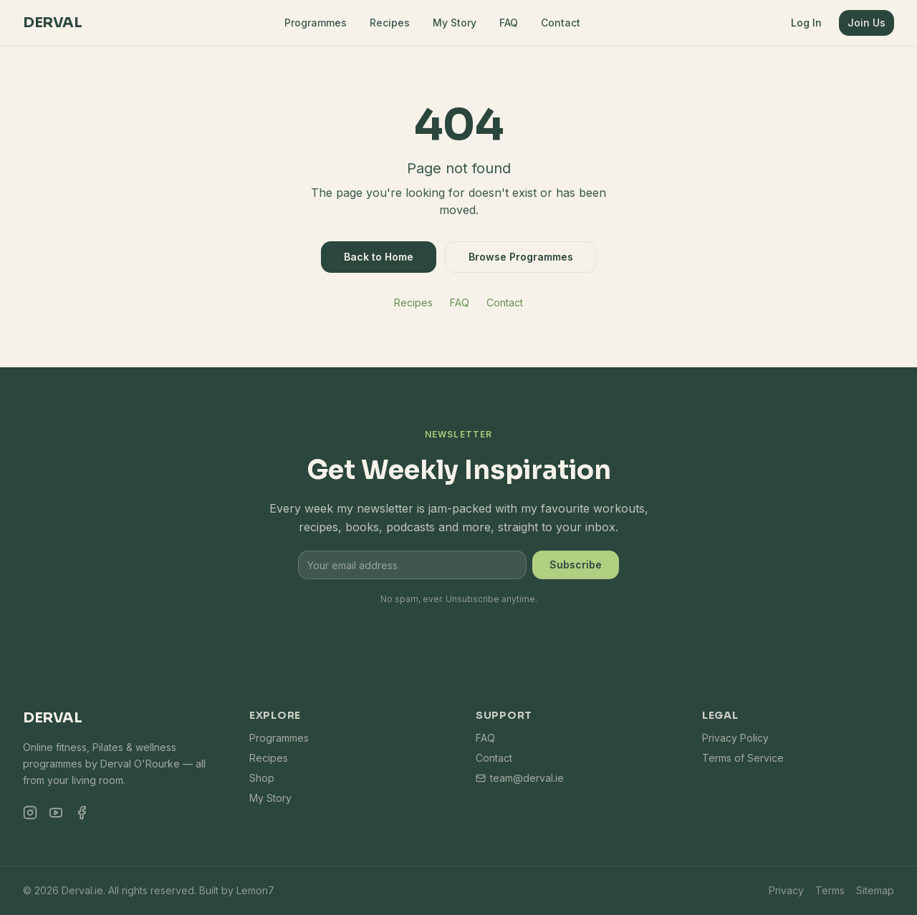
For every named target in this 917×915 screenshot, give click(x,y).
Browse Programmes (521, 257)
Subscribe (575, 564)
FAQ (508, 22)
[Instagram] (30, 812)
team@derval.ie (520, 778)
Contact (560, 22)
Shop (261, 778)
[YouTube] (56, 812)
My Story (454, 22)
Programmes (315, 22)
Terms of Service (743, 758)
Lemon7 (255, 890)
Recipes (390, 22)
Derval (52, 23)
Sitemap (875, 890)
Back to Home (378, 257)
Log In (806, 22)
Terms (830, 890)
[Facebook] (82, 812)
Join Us (866, 22)
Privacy (786, 890)
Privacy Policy (735, 738)
